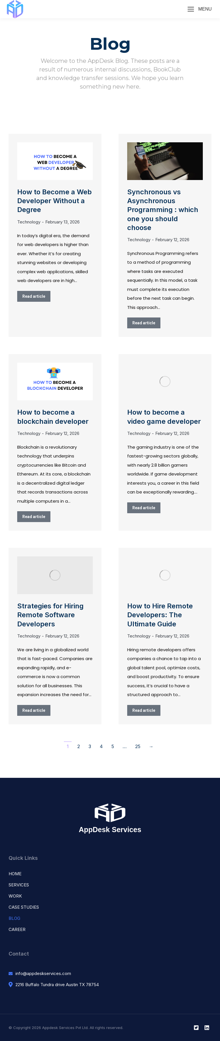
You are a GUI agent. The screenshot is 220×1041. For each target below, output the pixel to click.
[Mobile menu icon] (199, 9)
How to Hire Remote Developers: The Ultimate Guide (160, 615)
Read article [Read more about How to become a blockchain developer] (33, 516)
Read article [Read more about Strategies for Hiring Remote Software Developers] (33, 710)
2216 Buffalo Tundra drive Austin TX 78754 (57, 984)
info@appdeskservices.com (43, 973)
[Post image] (55, 161)
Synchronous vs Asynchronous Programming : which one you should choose (162, 210)
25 (137, 746)
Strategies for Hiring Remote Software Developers (50, 615)
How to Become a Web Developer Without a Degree (54, 201)
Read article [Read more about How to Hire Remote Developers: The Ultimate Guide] (143, 710)
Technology (28, 222)
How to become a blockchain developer (53, 416)
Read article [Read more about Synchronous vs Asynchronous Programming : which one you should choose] (143, 323)
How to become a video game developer (164, 416)
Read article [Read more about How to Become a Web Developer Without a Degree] (33, 296)
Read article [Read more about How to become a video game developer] (143, 507)
